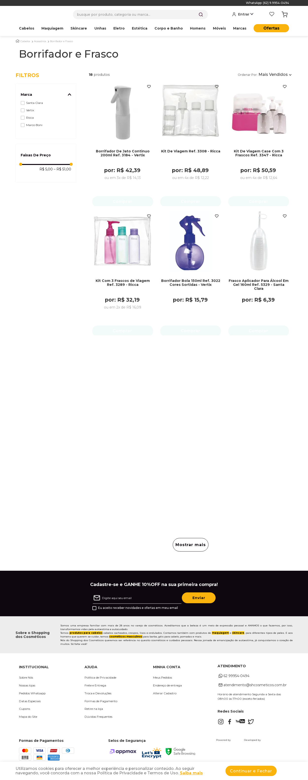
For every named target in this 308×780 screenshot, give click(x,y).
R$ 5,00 (46, 169)
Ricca (30, 117)
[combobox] (140, 14)
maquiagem (220, 634)
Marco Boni (34, 125)
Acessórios (40, 41)
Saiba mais (191, 773)
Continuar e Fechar (251, 771)
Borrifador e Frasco (61, 41)
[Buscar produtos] (201, 14)
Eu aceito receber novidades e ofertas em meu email (138, 609)
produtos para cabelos (86, 634)
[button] (46, 94)
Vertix (30, 110)
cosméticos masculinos (125, 638)
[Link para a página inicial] (17, 41)
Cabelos (25, 41)
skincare (238, 634)
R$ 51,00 (62, 169)
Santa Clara (34, 103)
